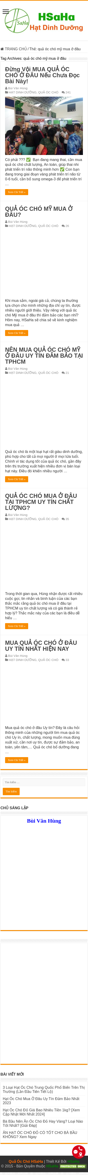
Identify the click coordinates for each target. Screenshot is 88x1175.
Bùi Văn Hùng (17, 88)
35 (67, 519)
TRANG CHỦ (13, 49)
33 (67, 660)
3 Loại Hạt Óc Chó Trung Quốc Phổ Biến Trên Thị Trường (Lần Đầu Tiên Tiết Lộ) (44, 1090)
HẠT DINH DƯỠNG (22, 92)
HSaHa (73, 1161)
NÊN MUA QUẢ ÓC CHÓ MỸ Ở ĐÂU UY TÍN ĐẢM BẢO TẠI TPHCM (44, 355)
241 (68, 92)
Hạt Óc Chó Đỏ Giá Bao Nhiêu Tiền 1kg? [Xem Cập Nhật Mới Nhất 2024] (41, 1112)
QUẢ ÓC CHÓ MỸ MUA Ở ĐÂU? (39, 211)
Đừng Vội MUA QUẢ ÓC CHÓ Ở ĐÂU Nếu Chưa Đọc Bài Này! (42, 75)
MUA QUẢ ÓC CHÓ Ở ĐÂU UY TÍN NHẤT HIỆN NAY (41, 646)
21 (67, 373)
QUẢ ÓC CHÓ (48, 92)
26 (67, 226)
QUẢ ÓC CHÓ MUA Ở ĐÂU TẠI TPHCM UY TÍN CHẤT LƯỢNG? (41, 502)
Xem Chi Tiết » (16, 192)
